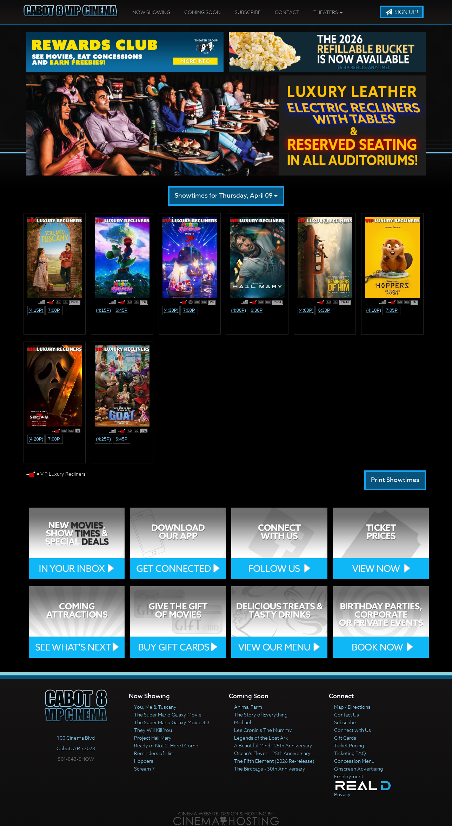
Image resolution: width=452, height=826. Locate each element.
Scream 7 (144, 768)
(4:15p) (36, 310)
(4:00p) (238, 310)
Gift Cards (345, 737)
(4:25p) (103, 439)
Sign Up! (401, 12)
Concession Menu (354, 761)
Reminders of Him (154, 753)
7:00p (54, 310)
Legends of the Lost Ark (261, 737)
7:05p (392, 310)
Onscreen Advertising (358, 768)
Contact (287, 12)
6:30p (256, 310)
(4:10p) (373, 310)
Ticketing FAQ (350, 753)
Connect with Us (352, 730)
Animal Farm (248, 706)
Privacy (342, 794)
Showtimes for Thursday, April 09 (226, 195)
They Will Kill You (153, 730)
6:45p (121, 310)
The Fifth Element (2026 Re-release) (274, 761)
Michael (242, 722)
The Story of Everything (260, 714)
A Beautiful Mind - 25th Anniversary (273, 745)
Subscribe (248, 12)
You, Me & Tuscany (155, 706)
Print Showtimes (395, 480)
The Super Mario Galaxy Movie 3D (171, 722)
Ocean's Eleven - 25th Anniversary (272, 753)
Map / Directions (352, 706)
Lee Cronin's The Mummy (263, 730)
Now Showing (151, 12)
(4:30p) (171, 310)
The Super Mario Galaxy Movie (167, 714)
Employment (348, 776)
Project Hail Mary (153, 737)
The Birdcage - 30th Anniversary (269, 768)
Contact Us (346, 714)
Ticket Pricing (349, 745)
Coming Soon (202, 12)
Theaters (328, 12)
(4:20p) (36, 439)
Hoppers (143, 761)
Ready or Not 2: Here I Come (166, 745)
